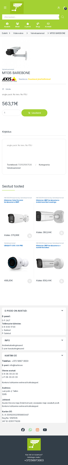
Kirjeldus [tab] (6, 132)
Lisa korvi (36, 113)
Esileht (5, 33)
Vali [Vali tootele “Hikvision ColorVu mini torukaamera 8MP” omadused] (29, 236)
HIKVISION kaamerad (11, 198)
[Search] (62, 17)
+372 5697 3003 (20, 361)
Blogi (38, 25)
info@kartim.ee (16, 365)
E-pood (28, 25)
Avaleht (7, 25)
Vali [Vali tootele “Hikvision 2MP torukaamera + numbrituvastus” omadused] (61, 281)
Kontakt (48, 25)
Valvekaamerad (37, 33)
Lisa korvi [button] (29, 281)
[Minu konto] (58, 7)
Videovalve (18, 33)
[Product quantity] (11, 113)
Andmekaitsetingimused (12, 345)
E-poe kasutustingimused (13, 348)
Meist (17, 25)
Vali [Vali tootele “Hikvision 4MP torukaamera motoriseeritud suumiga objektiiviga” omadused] (61, 233)
